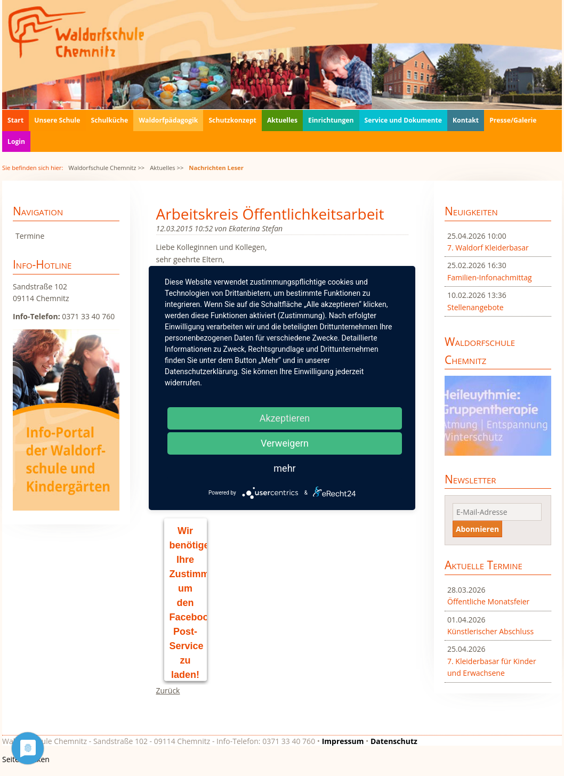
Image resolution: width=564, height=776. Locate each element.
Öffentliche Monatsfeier (488, 601)
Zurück (168, 690)
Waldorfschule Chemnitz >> (106, 168)
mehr (284, 468)
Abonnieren (477, 529)
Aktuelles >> (166, 168)
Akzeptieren (285, 418)
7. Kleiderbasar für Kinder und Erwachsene (491, 667)
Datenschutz (393, 741)
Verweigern (285, 443)
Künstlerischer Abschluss (490, 631)
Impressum (343, 741)
